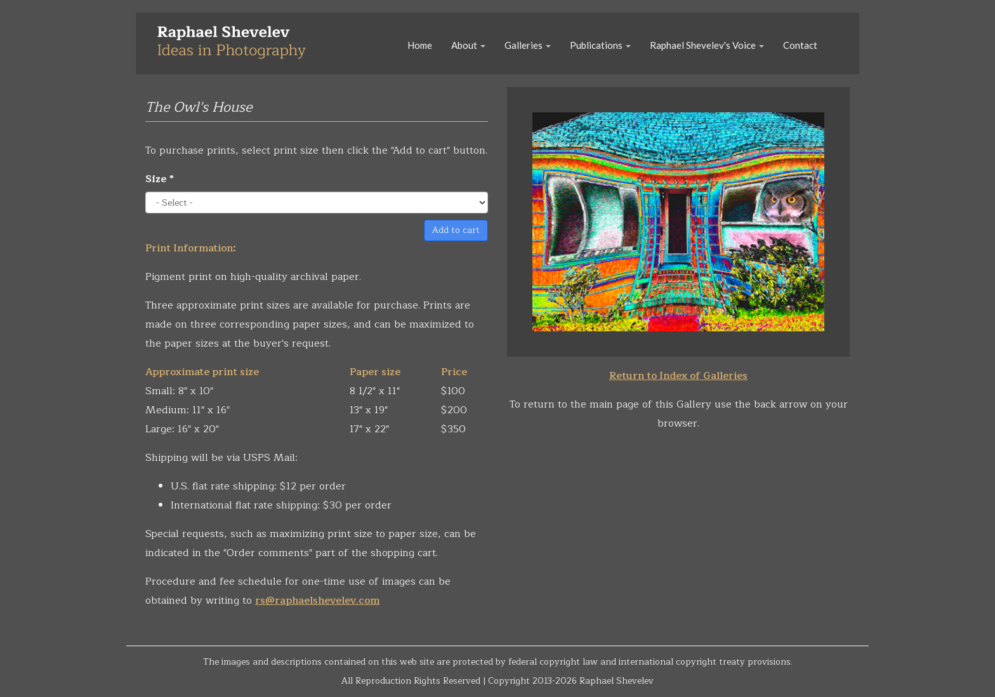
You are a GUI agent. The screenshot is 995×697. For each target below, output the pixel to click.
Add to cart (456, 230)
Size (159, 179)
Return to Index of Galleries (678, 376)
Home (419, 45)
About (468, 45)
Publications (600, 45)
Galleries (527, 45)
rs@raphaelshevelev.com (317, 600)
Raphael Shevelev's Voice (707, 45)
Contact (800, 45)
